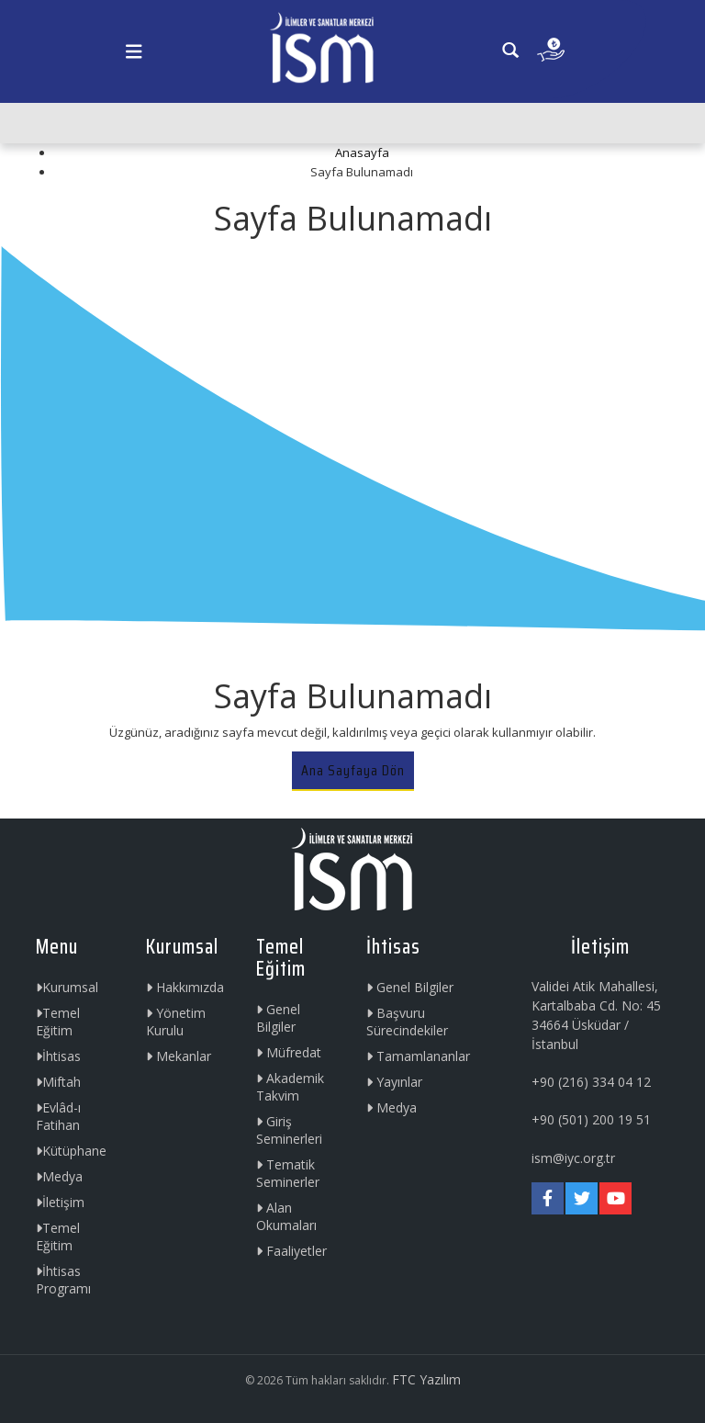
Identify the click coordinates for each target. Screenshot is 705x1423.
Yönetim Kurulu (176, 1021)
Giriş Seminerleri (289, 1129)
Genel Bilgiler (278, 1017)
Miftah (58, 1081)
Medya (59, 1176)
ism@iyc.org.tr (573, 1158)
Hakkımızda (185, 987)
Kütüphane (71, 1150)
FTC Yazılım (426, 1379)
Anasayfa (362, 152)
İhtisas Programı (63, 1279)
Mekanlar (178, 1056)
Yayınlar (394, 1081)
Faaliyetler (291, 1250)
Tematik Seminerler (287, 1173)
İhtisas (58, 1056)
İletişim (60, 1202)
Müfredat (288, 1052)
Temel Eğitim (58, 1021)
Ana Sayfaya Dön (353, 770)
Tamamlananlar (418, 1056)
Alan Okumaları (286, 1216)
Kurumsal (67, 987)
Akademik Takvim (290, 1086)
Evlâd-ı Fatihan (58, 1116)
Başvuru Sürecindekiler (407, 1021)
